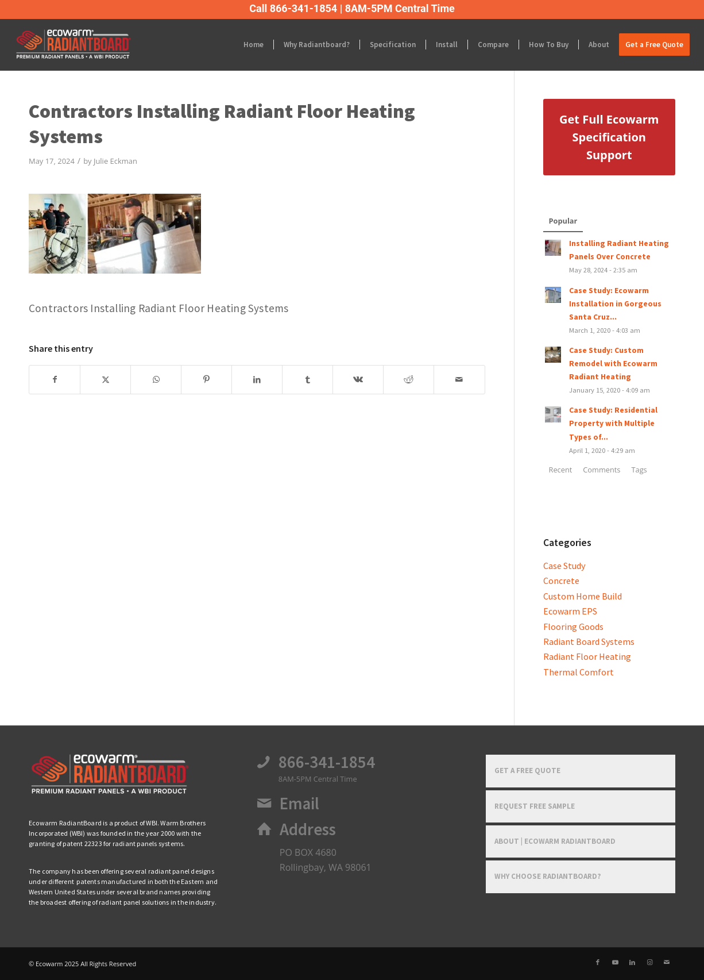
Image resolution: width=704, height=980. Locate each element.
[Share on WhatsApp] (156, 379)
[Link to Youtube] (615, 962)
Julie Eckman (115, 161)
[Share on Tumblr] (307, 379)
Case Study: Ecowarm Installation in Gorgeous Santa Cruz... (615, 304)
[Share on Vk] (358, 379)
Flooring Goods (573, 626)
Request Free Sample (534, 806)
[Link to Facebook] (597, 962)
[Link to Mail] (666, 962)
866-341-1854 (326, 762)
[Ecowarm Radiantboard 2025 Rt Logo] (92, 45)
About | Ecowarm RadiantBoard (555, 841)
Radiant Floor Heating (587, 656)
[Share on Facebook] (54, 379)
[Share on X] (105, 379)
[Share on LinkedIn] (257, 379)
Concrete (561, 580)
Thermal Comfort (578, 672)
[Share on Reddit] (409, 379)
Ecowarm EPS (570, 611)
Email (299, 803)
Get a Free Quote (527, 770)
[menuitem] (253, 45)
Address (308, 829)
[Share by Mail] (459, 379)
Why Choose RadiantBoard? (547, 876)
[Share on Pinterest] (206, 379)
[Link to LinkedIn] (632, 962)
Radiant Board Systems (589, 641)
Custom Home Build (582, 596)
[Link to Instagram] (649, 962)
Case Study (564, 565)
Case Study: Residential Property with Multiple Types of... (613, 423)
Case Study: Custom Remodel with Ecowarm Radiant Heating (613, 363)
